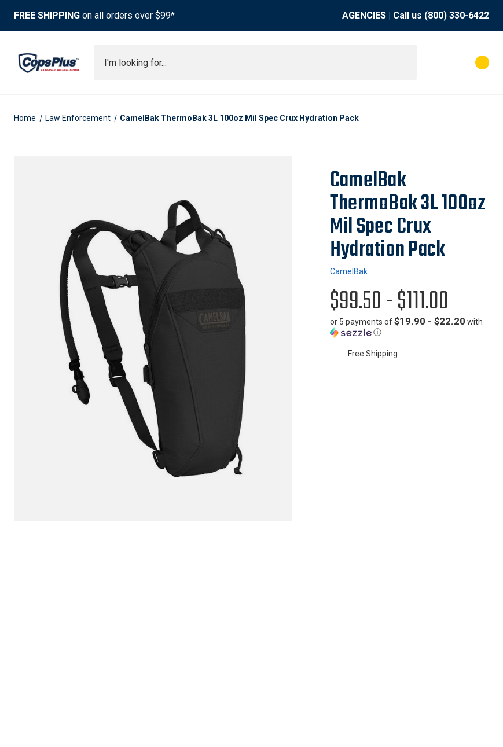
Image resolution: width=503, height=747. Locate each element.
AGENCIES (364, 15)
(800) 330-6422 (456, 15)
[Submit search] (404, 62)
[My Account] (431, 62)
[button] (409, 327)
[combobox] (255, 62)
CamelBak (349, 271)
